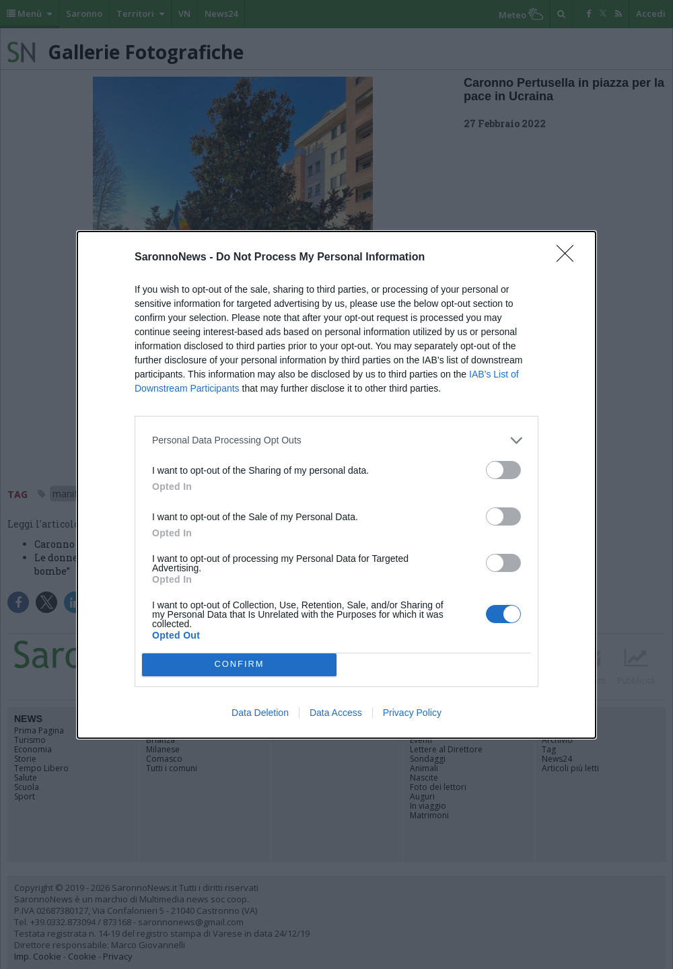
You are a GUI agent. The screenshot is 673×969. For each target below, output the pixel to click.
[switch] (503, 470)
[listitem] (336, 440)
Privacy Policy (412, 712)
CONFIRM (239, 664)
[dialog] (336, 484)
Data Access (336, 712)
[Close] (569, 258)
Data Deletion (260, 712)
